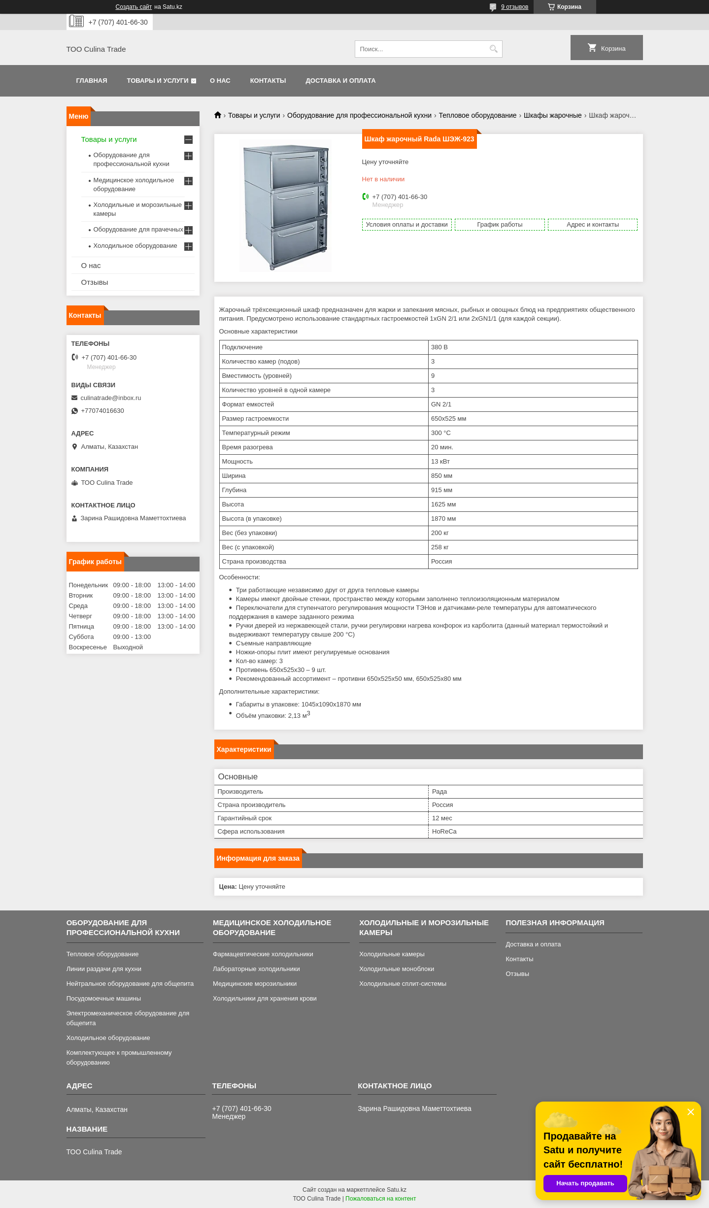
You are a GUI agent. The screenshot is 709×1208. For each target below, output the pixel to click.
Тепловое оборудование (478, 115)
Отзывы (94, 282)
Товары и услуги (158, 80)
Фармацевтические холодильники (263, 954)
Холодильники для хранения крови (265, 998)
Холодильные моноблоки (396, 969)
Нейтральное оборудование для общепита (130, 983)
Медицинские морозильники (255, 983)
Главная (91, 80)
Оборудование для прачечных (138, 229)
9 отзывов (514, 6)
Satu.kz (396, 1189)
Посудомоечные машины (104, 998)
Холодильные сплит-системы (402, 983)
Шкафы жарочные (553, 115)
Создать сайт (134, 6)
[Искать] (494, 49)
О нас (220, 80)
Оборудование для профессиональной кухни (359, 115)
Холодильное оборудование (135, 245)
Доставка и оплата (341, 80)
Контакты (268, 80)
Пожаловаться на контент (380, 1198)
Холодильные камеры (392, 954)
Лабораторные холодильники (256, 969)
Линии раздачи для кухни (104, 969)
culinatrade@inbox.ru (111, 398)
